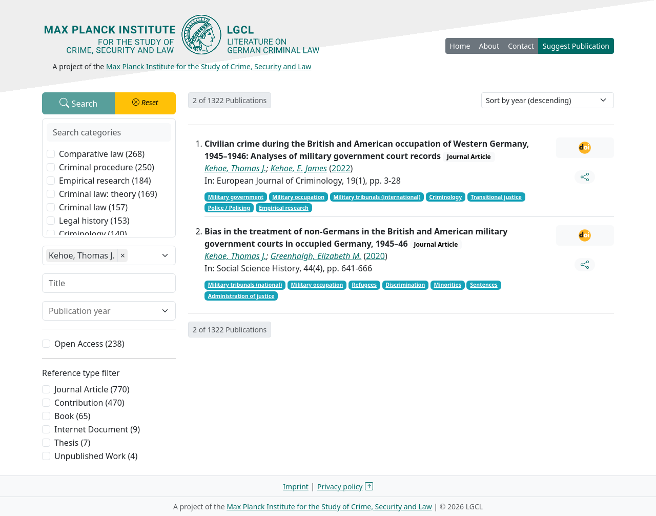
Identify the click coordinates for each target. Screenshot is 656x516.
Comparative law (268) (102, 154)
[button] (145, 103)
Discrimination (405, 284)
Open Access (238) (89, 343)
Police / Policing (229, 207)
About (489, 46)
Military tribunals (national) (245, 284)
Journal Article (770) (91, 389)
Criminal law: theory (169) (108, 194)
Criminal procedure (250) (106, 167)
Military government (235, 197)
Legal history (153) (94, 220)
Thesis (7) (72, 442)
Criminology (445, 197)
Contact (521, 46)
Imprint (296, 486)
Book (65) (72, 416)
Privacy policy (340, 486)
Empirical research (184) (105, 180)
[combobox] (103, 311)
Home (460, 46)
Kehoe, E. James (299, 168)
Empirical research (284, 207)
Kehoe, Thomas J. (235, 168)
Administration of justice (241, 296)
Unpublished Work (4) (95, 456)
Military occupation (298, 197)
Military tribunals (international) (376, 197)
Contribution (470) (89, 402)
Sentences (484, 284)
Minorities (448, 284)
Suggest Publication (576, 46)
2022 (341, 168)
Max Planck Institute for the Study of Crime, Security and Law (209, 66)
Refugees (364, 284)
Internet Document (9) (97, 429)
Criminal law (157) (93, 207)
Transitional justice (495, 197)
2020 (375, 256)
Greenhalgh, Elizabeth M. (316, 256)
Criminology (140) (93, 234)
